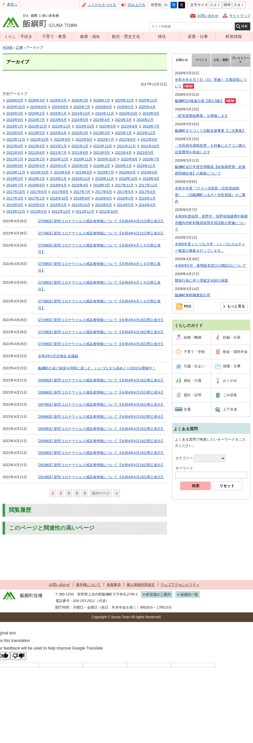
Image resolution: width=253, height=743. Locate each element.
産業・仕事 (198, 36)
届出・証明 (192, 395)
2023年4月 (58, 133)
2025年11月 (148, 100)
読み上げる (136, 5)
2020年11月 (82, 159)
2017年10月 (15, 192)
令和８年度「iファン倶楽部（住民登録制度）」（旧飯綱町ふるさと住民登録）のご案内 (210, 194)
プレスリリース (240, 60)
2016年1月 (147, 198)
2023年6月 (14, 133)
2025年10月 (15, 107)
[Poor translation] (18, 656)
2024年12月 (80, 113)
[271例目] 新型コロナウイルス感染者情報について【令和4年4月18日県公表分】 (101, 332)
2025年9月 (38, 107)
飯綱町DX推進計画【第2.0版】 (199, 101)
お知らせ (182, 60)
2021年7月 (58, 153)
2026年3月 (58, 100)
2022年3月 (36, 146)
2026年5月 (14, 100)
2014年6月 (103, 205)
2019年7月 (105, 172)
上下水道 (230, 409)
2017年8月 (60, 192)
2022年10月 (39, 139)
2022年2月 (58, 146)
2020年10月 (106, 159)
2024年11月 (104, 113)
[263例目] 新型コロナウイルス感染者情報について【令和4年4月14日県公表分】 (101, 453)
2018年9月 (150, 179)
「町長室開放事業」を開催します (201, 116)
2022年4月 (14, 146)
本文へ (12, 4)
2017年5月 (125, 192)
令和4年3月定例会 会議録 (58, 356)
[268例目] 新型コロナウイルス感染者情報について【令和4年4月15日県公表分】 (101, 392)
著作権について (88, 585)
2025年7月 (81, 107)
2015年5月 (36, 205)
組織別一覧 (189, 594)
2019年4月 (149, 172)
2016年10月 (59, 198)
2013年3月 (38, 211)
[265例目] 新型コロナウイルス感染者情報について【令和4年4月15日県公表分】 (101, 429)
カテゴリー (184, 458)
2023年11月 (61, 126)
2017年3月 (14, 198)
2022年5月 (149, 139)
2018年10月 (128, 179)
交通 (187, 409)
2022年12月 (146, 133)
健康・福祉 (90, 36)
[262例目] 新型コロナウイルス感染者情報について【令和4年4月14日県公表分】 (101, 465)
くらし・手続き (18, 36)
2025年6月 (103, 107)
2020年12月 (59, 159)
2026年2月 (79, 100)
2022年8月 (83, 139)
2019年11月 (15, 172)
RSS (187, 306)
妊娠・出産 (232, 337)
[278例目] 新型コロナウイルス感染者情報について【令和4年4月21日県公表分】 (101, 221)
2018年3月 (101, 185)
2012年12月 (61, 211)
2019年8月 (83, 172)
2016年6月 (103, 198)
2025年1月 (58, 113)
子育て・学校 (194, 352)
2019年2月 (36, 179)
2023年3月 (79, 133)
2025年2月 (36, 113)
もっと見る (236, 306)
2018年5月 (58, 185)
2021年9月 (14, 153)
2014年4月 (147, 205)
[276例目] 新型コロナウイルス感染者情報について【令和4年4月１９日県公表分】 (99, 248)
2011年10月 (108, 211)
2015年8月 (14, 205)
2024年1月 (14, 126)
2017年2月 (36, 198)
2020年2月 (101, 166)
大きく (239, 5)
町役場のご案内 (158, 594)
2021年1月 (36, 159)
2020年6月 (14, 166)
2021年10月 (150, 146)
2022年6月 (127, 139)
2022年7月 (105, 139)
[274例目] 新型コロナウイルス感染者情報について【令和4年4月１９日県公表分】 (99, 285)
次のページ (101, 493)
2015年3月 (58, 205)
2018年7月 (14, 185)
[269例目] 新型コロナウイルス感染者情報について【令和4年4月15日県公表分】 (101, 380)
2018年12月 (80, 179)
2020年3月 (79, 166)
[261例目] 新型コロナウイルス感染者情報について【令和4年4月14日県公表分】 (101, 477)
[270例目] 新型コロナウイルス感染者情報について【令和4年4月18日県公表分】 (101, 344)
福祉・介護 (192, 380)
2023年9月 (107, 126)
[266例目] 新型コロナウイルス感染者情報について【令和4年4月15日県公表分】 (101, 417)
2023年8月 (129, 126)
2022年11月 (15, 139)
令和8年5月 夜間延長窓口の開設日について (210, 265)
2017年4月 (147, 192)
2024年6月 (58, 120)
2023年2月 (101, 133)
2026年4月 (36, 100)
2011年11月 (84, 211)
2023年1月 (123, 133)
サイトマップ (239, 16)
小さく (215, 5)
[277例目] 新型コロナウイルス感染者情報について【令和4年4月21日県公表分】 (101, 233)
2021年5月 (101, 153)
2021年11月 (126, 146)
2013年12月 (15, 211)
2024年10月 (128, 113)
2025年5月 (125, 107)
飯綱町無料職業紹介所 (192, 295)
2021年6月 (79, 153)
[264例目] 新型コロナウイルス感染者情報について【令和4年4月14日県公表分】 (101, 441)
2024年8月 (14, 120)
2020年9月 (129, 159)
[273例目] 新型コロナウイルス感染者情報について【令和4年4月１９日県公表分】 (99, 304)
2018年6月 (36, 185)
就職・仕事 (232, 366)
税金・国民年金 (235, 352)
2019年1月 (58, 179)
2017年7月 (81, 192)
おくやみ (230, 380)
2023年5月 (36, 133)
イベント (201, 60)
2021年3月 (145, 153)
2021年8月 (36, 153)
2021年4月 (123, 153)
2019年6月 (127, 172)
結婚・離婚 (192, 337)
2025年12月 (124, 100)
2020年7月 (150, 159)
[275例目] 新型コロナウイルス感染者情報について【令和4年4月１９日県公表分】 (99, 267)
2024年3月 (123, 120)
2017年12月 (124, 185)
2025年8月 (60, 107)
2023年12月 (37, 126)
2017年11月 (148, 185)
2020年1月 (123, 166)
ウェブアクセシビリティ (180, 585)
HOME (8, 47)
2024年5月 (79, 120)
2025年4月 (147, 107)
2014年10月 (80, 205)
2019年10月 (39, 172)
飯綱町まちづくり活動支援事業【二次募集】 (210, 131)
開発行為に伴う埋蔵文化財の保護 (201, 280)
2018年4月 (79, 185)
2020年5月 (36, 166)
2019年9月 (62, 172)
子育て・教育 (54, 36)
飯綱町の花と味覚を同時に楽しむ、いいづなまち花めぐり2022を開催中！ (97, 368)
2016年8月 (81, 198)
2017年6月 (103, 192)
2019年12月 (146, 166)
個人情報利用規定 (140, 585)
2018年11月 (104, 179)
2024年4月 (101, 120)
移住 (162, 36)
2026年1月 (101, 100)
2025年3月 (14, 113)
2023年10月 (84, 126)
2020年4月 (58, 166)
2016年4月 (125, 198)
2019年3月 (14, 179)
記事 (19, 47)
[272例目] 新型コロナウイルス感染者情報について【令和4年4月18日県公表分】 (101, 320)
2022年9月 (62, 139)
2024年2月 (145, 120)
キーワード (184, 468)
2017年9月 (38, 192)
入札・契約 (220, 60)
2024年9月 (150, 113)
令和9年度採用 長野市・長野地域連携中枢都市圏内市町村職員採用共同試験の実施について (211, 222)
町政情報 (234, 36)
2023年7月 (150, 126)
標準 (227, 5)
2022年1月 (79, 146)
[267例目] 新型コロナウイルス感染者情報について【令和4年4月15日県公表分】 (101, 404)
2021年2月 (14, 159)
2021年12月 (102, 146)
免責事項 (114, 585)
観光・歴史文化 (126, 36)
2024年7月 (36, 120)
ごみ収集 (230, 395)
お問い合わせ (208, 16)
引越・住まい (194, 366)
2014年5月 (125, 205)
